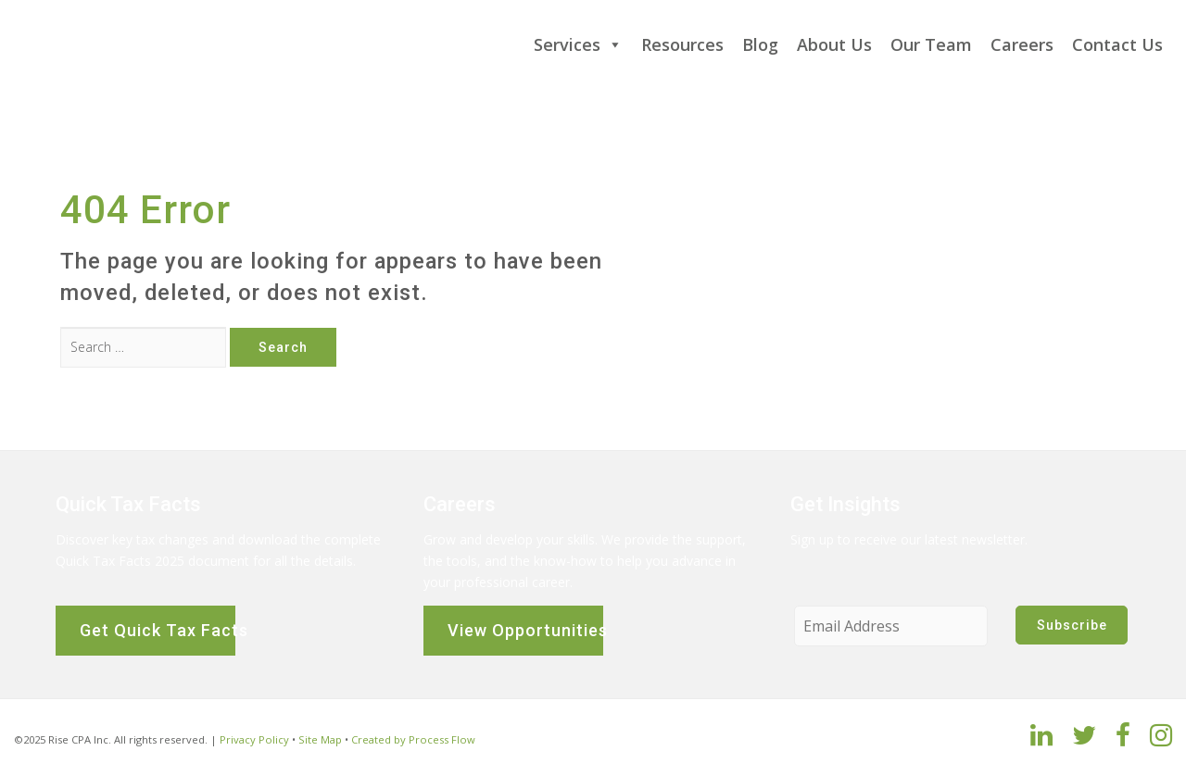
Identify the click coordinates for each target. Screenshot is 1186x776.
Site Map (320, 739)
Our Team (931, 44)
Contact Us (1117, 44)
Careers (1022, 44)
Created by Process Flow (413, 739)
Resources (682, 44)
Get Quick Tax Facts (157, 630)
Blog (760, 44)
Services (578, 44)
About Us (834, 44)
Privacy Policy (254, 739)
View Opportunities (525, 630)
